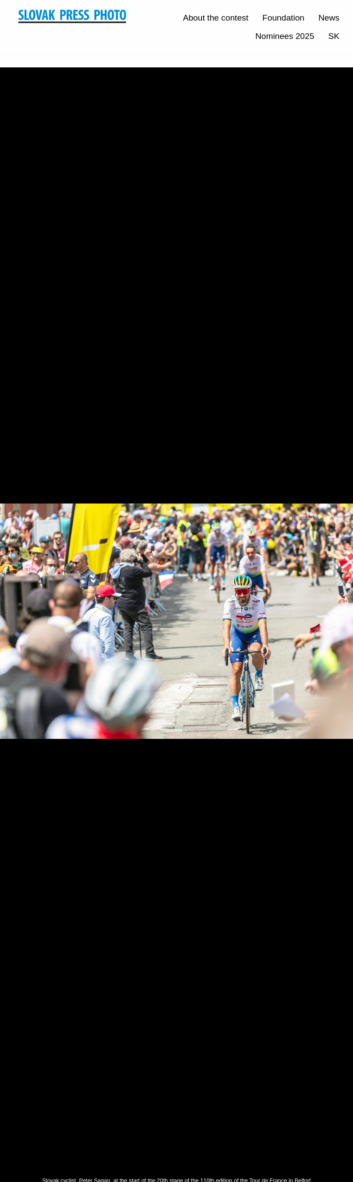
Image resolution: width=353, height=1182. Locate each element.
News (328, 17)
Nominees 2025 (284, 36)
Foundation (283, 17)
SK (333, 36)
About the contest (215, 17)
